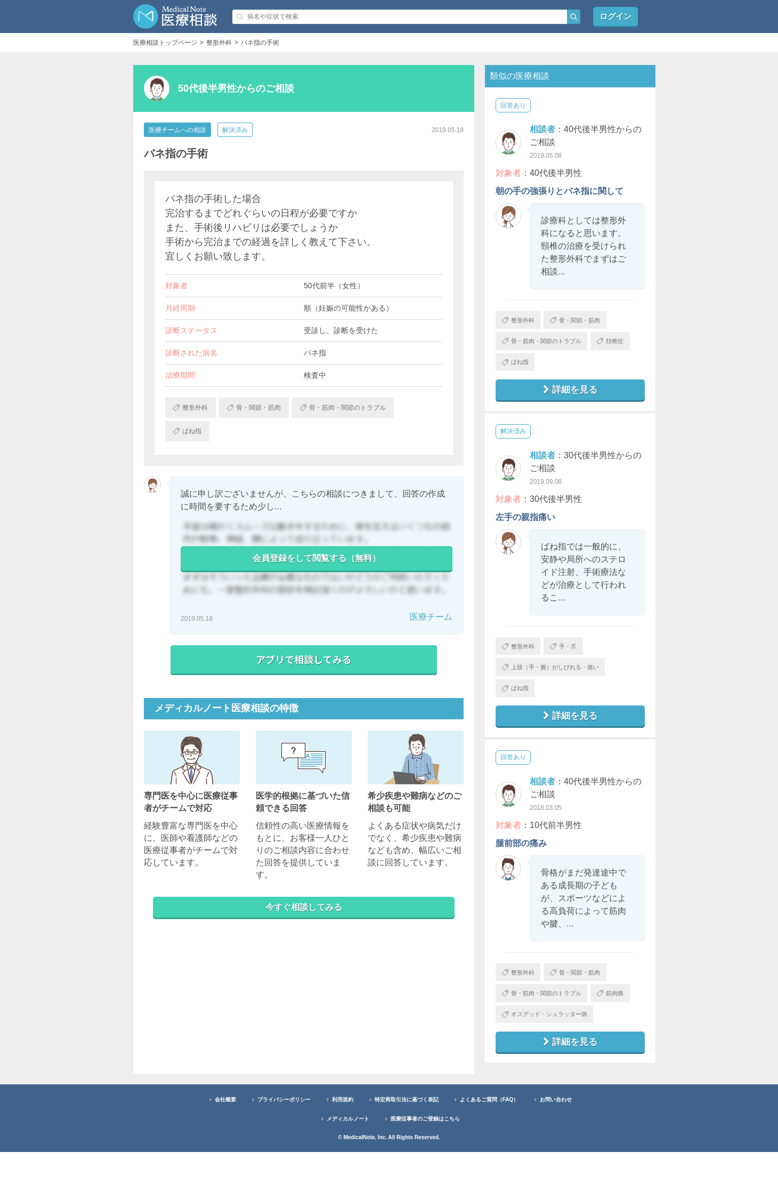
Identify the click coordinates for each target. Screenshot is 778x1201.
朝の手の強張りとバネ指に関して (559, 191)
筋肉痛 (518, 1037)
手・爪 (571, 656)
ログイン (615, 16)
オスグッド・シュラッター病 (550, 1061)
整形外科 (521, 321)
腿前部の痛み (521, 860)
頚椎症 (518, 368)
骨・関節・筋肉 (584, 321)
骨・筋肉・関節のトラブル (546, 344)
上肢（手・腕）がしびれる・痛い (556, 679)
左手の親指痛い (525, 525)
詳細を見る (570, 397)
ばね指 (565, 368)
